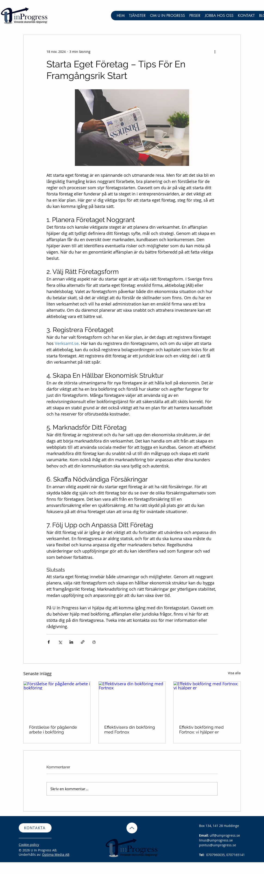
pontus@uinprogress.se (217, 845)
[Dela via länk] (82, 642)
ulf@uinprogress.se (225, 835)
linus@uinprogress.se (216, 840)
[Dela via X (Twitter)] (60, 642)
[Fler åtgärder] (215, 51)
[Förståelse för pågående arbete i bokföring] (57, 700)
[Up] (131, 828)
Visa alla (234, 673)
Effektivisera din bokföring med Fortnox (129, 729)
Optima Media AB (55, 854)
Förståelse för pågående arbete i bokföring (53, 729)
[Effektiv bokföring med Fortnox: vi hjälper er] (207, 700)
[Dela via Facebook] (48, 642)
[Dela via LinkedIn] (71, 642)
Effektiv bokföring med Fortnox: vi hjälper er (201, 729)
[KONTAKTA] (35, 827)
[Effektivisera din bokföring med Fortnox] (132, 700)
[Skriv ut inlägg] (94, 642)
